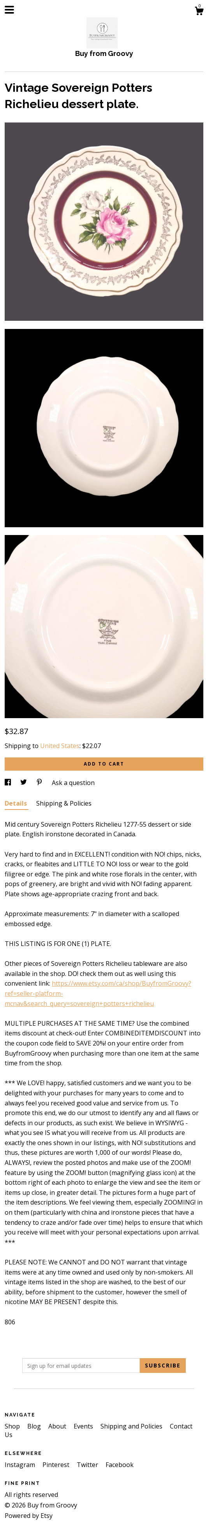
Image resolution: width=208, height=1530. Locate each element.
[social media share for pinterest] (40, 782)
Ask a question (73, 782)
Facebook (120, 1464)
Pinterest (56, 1464)
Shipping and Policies (132, 1426)
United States (59, 745)
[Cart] (199, 12)
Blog (34, 1426)
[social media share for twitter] (24, 782)
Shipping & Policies (64, 803)
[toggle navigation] (9, 10)
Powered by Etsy (29, 1515)
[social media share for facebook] (8, 782)
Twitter (88, 1464)
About (58, 1426)
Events (84, 1426)
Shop (13, 1426)
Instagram (21, 1464)
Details (16, 803)
